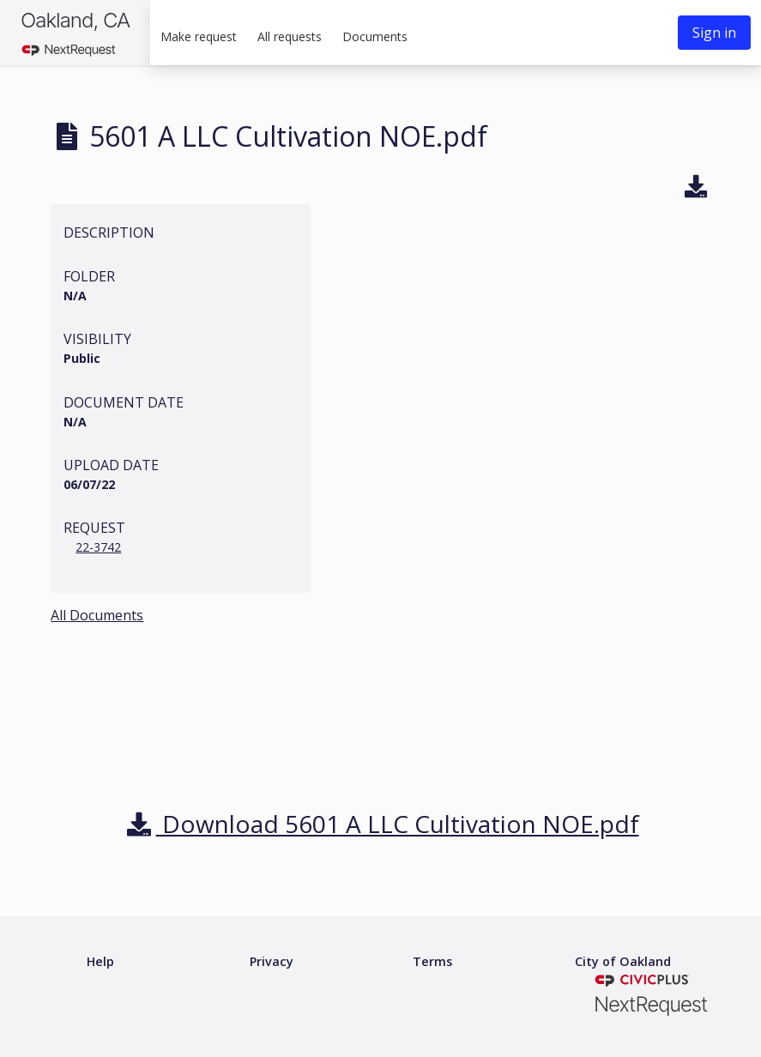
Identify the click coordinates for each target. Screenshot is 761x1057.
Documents (375, 36)
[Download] (696, 188)
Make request (198, 36)
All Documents (97, 615)
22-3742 (98, 547)
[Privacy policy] (271, 962)
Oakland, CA (75, 20)
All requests (289, 36)
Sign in (714, 32)
